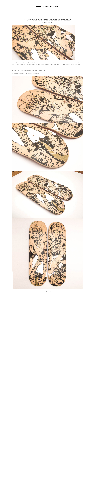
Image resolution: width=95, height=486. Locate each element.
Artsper (33, 73)
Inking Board (48, 291)
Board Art (50, 22)
